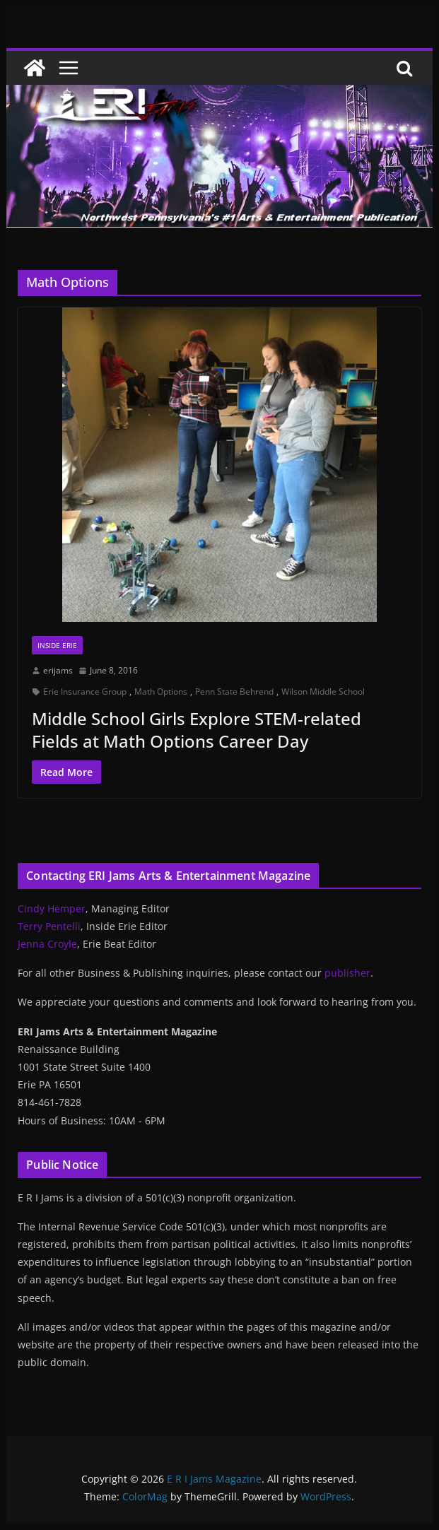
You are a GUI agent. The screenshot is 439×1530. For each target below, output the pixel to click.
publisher (347, 972)
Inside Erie (57, 645)
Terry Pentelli (49, 926)
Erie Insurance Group (85, 691)
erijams (58, 670)
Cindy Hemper (52, 908)
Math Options (160, 691)
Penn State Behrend (234, 691)
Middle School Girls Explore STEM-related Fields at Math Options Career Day (196, 729)
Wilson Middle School (323, 691)
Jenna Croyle (47, 944)
